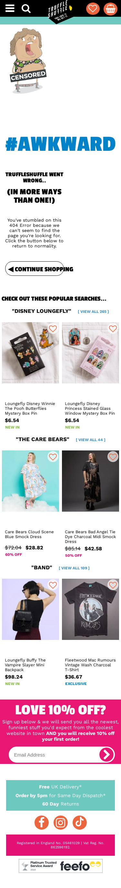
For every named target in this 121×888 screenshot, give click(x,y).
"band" (60, 567)
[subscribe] (106, 755)
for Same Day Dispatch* (61, 794)
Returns (61, 803)
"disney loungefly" (60, 311)
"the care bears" (61, 439)
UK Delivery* (61, 786)
